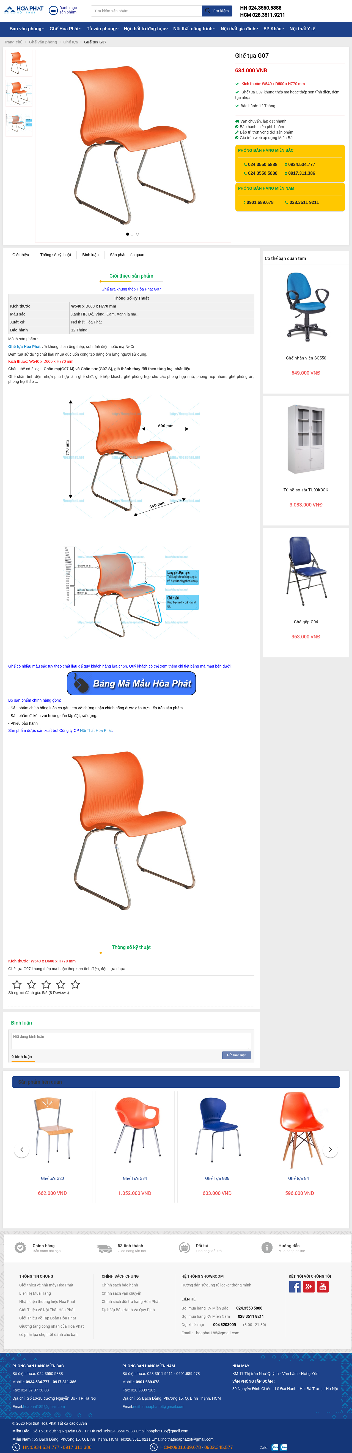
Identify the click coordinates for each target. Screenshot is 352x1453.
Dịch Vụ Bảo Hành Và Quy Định (128, 1309)
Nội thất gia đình (239, 28)
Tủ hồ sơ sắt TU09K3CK (306, 489)
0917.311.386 (301, 173)
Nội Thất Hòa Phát (96, 730)
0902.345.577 (218, 1447)
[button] (44, 134)
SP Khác (273, 28)
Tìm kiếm (217, 11)
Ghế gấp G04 (306, 621)
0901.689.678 (260, 202)
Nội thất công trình (194, 28)
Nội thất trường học (146, 28)
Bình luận (90, 255)
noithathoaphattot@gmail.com (158, 1406)
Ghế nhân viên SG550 (306, 358)
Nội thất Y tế (302, 28)
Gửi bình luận (236, 1055)
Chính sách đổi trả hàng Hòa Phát (131, 1301)
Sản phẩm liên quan (127, 255)
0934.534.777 (301, 164)
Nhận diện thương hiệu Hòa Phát (47, 1301)
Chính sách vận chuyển (121, 1293)
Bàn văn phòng (27, 28)
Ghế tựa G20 (52, 1178)
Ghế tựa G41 (299, 1178)
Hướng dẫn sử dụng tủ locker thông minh (216, 1285)
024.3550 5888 (262, 164)
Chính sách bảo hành (120, 1285)
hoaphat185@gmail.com (217, 1332)
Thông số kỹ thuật (55, 255)
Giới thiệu (20, 255)
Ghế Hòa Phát (65, 28)
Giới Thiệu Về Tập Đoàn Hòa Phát (47, 1318)
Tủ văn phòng (103, 28)
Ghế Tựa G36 (217, 1178)
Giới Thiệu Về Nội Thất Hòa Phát (47, 1309)
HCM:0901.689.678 (180, 1447)
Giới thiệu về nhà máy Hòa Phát (46, 1285)
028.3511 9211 (304, 202)
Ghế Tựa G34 (135, 1178)
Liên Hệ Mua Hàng (35, 1293)
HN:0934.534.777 (41, 1447)
